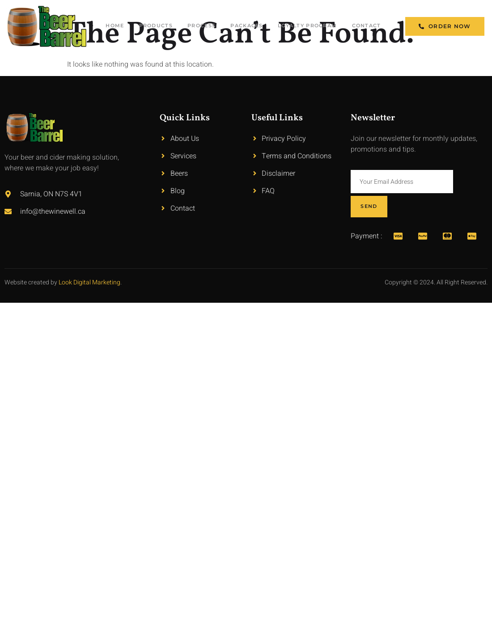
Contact (366, 26)
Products (160, 26)
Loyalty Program (310, 26)
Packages (260, 26)
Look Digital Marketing (89, 258)
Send (470, 181)
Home (116, 26)
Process (210, 26)
